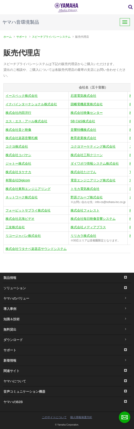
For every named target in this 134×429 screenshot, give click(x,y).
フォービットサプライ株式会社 (28, 210)
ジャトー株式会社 (18, 163)
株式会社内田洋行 (18, 112)
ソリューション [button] (67, 288)
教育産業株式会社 (83, 138)
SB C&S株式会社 (83, 121)
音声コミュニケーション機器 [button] (67, 391)
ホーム (7, 36)
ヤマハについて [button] (67, 381)
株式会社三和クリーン (87, 155)
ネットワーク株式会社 (22, 197)
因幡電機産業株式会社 (87, 104)
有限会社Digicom (18, 180)
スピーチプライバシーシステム (51, 36)
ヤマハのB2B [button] (67, 402)
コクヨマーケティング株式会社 (93, 146)
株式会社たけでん (83, 172)
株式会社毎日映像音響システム (93, 218)
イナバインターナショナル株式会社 (31, 104)
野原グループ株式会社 (87, 197)
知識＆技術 (67, 319)
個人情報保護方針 (81, 417)
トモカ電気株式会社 (85, 189)
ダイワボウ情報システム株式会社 (95, 163)
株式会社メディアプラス (88, 227)
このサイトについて (54, 417)
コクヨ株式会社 (17, 146)
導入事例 (67, 309)
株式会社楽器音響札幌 (22, 138)
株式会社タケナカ (18, 172)
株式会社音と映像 (18, 130)
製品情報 (67, 278)
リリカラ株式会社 (83, 235)
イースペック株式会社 (22, 95)
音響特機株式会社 (83, 130)
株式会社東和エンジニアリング (28, 189)
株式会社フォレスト (85, 210)
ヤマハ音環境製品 (20, 22)
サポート (21, 36)
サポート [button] (67, 350)
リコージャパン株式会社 (23, 235)
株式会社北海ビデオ (20, 218)
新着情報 (67, 360)
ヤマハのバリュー (67, 298)
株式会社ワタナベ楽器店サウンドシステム (36, 249)
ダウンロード (67, 340)
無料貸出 (67, 329)
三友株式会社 (15, 227)
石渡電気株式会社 (83, 95)
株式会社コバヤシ (18, 155)
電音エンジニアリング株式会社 (93, 180)
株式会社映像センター (87, 112)
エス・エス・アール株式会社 (26, 121)
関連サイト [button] (67, 371)
